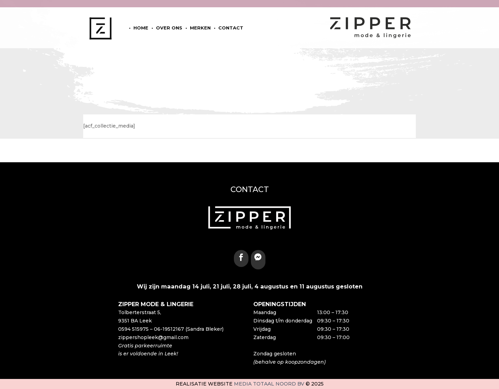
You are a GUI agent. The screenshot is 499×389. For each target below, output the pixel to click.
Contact (230, 28)
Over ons (169, 28)
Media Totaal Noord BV (269, 384)
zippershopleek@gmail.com (153, 337)
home (140, 28)
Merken (200, 28)
